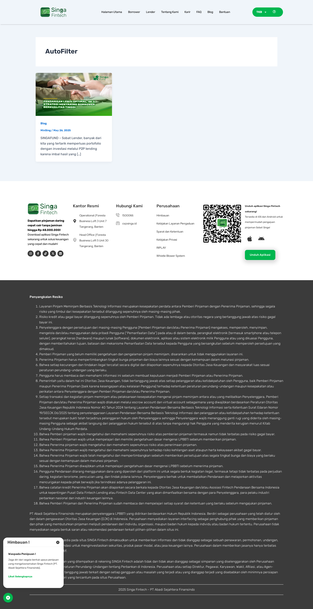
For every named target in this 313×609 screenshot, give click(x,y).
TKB (261, 12)
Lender (150, 12)
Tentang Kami (169, 12)
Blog (210, 12)
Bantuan (224, 12)
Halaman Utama (111, 12)
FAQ (198, 12)
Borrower (134, 12)
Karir (187, 12)
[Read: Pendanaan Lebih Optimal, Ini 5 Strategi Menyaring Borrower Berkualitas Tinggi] (74, 94)
